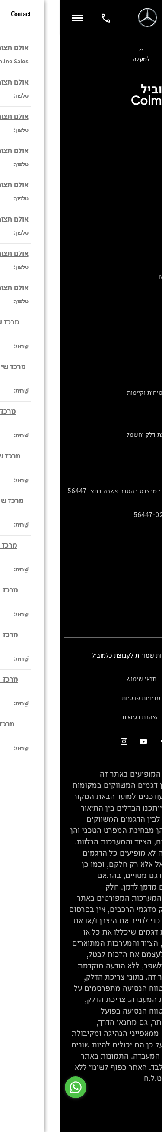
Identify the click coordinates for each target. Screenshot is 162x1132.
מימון (151, 161)
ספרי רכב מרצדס (136, 420)
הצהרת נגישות (81, 716)
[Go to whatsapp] (15, 1087)
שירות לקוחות (140, 350)
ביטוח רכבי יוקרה (136, 175)
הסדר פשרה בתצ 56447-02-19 (115, 514)
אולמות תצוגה (140, 573)
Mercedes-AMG (135, 263)
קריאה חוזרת (141, 476)
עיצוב (151, 378)
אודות (151, 364)
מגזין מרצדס (141, 406)
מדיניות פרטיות (81, 697)
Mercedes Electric (131, 291)
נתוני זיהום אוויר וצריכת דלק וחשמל (112, 434)
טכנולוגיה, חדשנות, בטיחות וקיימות (112, 392)
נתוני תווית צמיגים (134, 448)
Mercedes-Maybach (128, 276)
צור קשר (147, 601)
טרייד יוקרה (143, 189)
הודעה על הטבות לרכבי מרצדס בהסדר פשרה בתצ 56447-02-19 (82, 495)
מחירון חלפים (140, 462)
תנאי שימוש (81, 678)
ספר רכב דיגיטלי (136, 204)
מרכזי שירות (142, 587)
